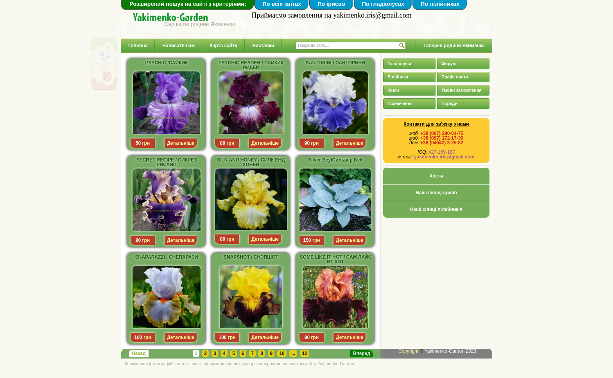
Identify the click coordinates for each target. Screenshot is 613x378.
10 (281, 353)
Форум (448, 63)
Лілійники (397, 77)
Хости (436, 176)
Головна (137, 45)
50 (138, 143)
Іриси (393, 90)
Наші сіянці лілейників (436, 209)
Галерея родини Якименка (454, 45)
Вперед (361, 353)
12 (304, 353)
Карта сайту (223, 45)
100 (138, 337)
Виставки (263, 45)
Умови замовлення (461, 90)
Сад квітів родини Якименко (199, 24)
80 (222, 143)
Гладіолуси (399, 63)
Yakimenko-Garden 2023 (451, 351)
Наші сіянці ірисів (436, 192)
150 (307, 240)
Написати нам (178, 45)
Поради (449, 103)
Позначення (400, 103)
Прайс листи (454, 77)
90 (307, 143)
